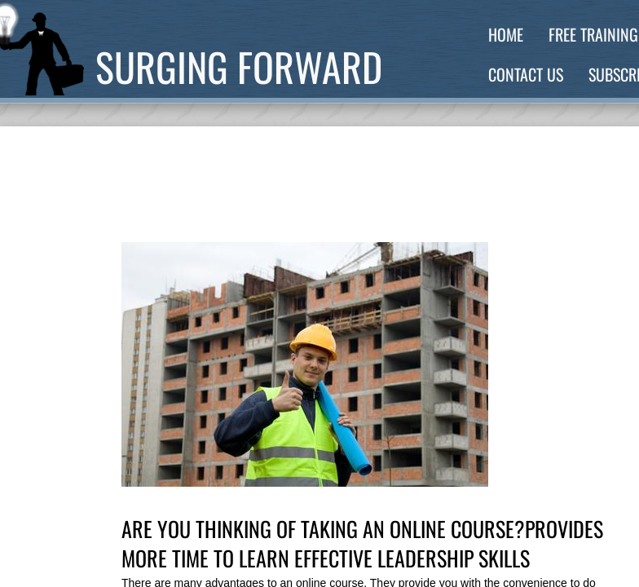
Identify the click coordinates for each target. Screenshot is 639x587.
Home (505, 34)
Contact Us (525, 74)
